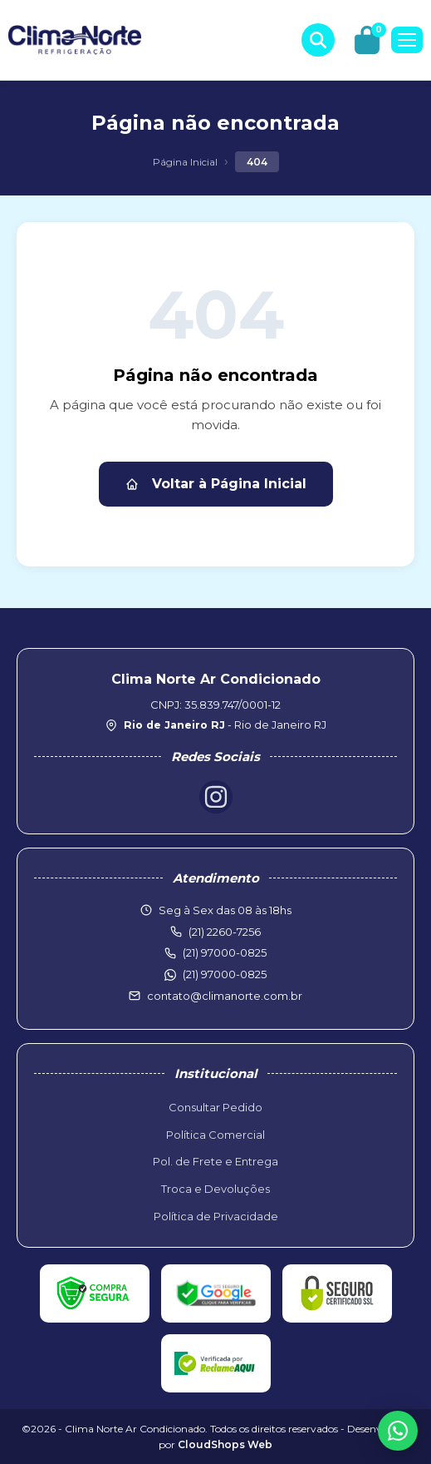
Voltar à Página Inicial (215, 484)
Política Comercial (215, 1134)
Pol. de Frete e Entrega (215, 1161)
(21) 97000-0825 (225, 974)
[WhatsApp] (398, 1431)
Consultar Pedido (215, 1107)
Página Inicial (185, 162)
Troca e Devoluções (215, 1188)
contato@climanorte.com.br (224, 995)
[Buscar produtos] (318, 40)
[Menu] (407, 40)
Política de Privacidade (216, 1216)
